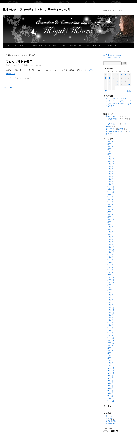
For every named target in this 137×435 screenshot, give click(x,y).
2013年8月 (109, 318)
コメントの (111, 421)
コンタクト (111, 45)
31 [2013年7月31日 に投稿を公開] (113, 88)
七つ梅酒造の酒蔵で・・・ (116, 131)
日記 (16, 78)
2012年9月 (109, 345)
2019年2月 (109, 154)
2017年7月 (109, 199)
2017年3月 (109, 209)
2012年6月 (109, 353)
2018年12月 (110, 159)
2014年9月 (109, 285)
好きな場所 (110, 106)
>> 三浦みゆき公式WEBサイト (114, 55)
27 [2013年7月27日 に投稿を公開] (125, 85)
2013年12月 (110, 308)
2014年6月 (109, 293)
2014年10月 (110, 282)
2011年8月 (109, 378)
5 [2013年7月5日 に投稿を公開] (121, 75)
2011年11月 (110, 371)
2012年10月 (110, 343)
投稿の (110, 419)
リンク (101, 45)
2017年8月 (109, 197)
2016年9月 (109, 225)
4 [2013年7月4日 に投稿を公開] (117, 75)
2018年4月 (109, 177)
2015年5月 (109, 265)
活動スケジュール (75, 45)
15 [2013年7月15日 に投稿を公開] (105, 81)
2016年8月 (109, 227)
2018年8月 (109, 167)
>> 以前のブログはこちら (113, 58)
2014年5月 (109, 295)
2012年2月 (109, 363)
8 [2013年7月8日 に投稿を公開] (105, 78)
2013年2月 (109, 333)
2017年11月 (110, 189)
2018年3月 (109, 179)
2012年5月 (109, 356)
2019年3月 (109, 152)
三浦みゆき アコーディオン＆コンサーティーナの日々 (38, 9)
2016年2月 (109, 242)
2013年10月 (110, 313)
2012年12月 (110, 338)
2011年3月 (109, 391)
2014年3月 (109, 300)
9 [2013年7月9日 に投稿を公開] (109, 78)
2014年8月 (109, 288)
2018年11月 (110, 162)
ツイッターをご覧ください (116, 99)
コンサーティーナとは (37, 45)
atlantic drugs (7, 87)
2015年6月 (109, 262)
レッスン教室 (90, 45)
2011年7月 (109, 381)
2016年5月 (109, 235)
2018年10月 (110, 164)
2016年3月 (109, 240)
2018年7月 (109, 169)
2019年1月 (109, 157)
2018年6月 (109, 172)
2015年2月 (109, 272)
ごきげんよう (111, 129)
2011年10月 (110, 373)
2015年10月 (110, 252)
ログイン (109, 416)
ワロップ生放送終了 (19, 61)
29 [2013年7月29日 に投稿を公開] (105, 88)
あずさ (120, 129)
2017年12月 (110, 187)
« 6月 (106, 91)
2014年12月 (110, 277)
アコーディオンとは (57, 45)
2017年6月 (109, 202)
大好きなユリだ (111, 116)
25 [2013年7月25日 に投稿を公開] (117, 85)
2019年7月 (109, 141)
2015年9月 (109, 255)
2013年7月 (109, 320)
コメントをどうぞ (26, 78)
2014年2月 (109, 303)
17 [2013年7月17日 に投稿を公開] (113, 81)
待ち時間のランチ (112, 124)
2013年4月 (109, 328)
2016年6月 (109, 232)
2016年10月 (110, 222)
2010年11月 (110, 401)
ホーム (8, 45)
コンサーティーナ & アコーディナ (118, 101)
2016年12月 (110, 217)
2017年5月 (109, 204)
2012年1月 (109, 366)
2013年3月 (109, 330)
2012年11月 (110, 340)
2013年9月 (109, 315)
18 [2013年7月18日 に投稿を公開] (117, 81)
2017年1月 (109, 214)
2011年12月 (110, 368)
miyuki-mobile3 (35, 65)
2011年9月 (109, 376)
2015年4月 (109, 267)
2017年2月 (109, 212)
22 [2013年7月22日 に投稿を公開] (105, 85)
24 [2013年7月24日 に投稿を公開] (113, 85)
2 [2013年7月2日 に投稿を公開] (109, 75)
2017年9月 (109, 194)
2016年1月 (109, 245)
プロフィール (19, 45)
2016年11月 (110, 220)
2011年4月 (109, 388)
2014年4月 (109, 298)
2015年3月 (109, 270)
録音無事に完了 (111, 119)
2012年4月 (109, 358)
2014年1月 (109, 305)
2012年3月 (109, 361)
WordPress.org (110, 424)
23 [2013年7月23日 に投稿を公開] (109, 85)
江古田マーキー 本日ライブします (118, 104)
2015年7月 (109, 260)
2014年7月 (109, 290)
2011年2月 (109, 393)
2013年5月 (109, 325)
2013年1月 (109, 335)
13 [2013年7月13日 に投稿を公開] (125, 78)
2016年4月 (109, 237)
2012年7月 (109, 350)
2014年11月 (110, 280)
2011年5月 (109, 386)
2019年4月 (109, 149)
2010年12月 (110, 398)
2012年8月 (109, 348)
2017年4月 (109, 207)
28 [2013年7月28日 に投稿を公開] (129, 85)
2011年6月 (109, 383)
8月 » (129, 91)
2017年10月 (110, 192)
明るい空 (109, 109)
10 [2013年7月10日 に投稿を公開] (113, 78)
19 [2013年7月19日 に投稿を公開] (121, 81)
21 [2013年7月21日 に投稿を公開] (129, 81)
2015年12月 (110, 247)
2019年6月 (109, 144)
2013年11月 (110, 310)
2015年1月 (109, 275)
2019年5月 (109, 146)
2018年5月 (109, 174)
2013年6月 (109, 323)
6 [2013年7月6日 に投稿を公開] (125, 75)
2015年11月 (110, 250)
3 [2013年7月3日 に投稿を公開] (113, 75)
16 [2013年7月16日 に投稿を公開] (109, 81)
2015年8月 (109, 257)
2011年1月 (109, 396)
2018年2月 (109, 182)
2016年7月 (109, 230)
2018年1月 (109, 184)
